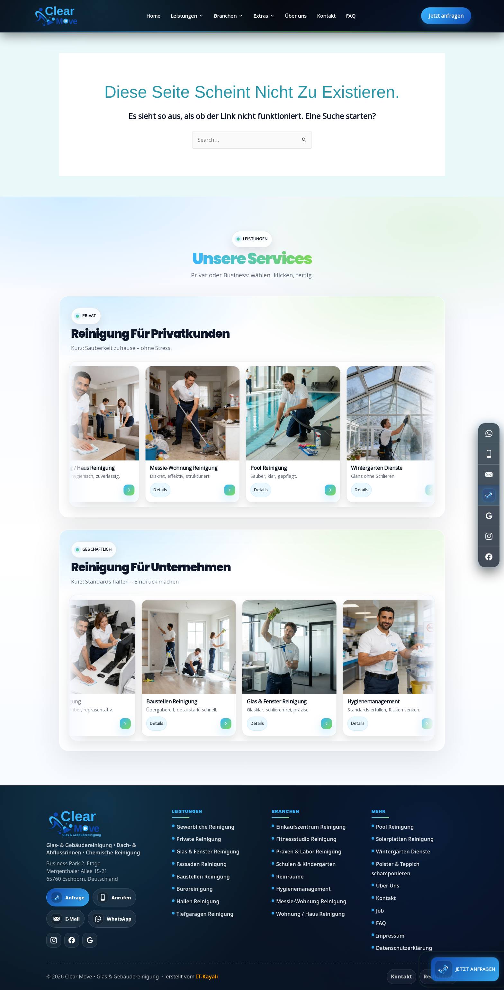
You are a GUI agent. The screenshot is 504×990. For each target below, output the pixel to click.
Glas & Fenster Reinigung (207, 851)
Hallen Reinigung (198, 901)
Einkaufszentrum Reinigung (311, 826)
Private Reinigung (198, 839)
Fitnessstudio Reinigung (306, 839)
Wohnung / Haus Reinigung (310, 913)
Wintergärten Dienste (403, 851)
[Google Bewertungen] (89, 940)
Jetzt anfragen (446, 15)
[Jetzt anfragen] (489, 495)
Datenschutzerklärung (404, 947)
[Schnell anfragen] (465, 969)
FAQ (351, 16)
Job (380, 910)
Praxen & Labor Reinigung (308, 851)
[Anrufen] (114, 897)
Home (153, 16)
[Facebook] (71, 940)
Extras (263, 16)
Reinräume (289, 876)
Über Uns (387, 885)
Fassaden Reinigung (201, 864)
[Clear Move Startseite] (56, 16)
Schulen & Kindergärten (306, 864)
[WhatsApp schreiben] (489, 433)
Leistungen (187, 16)
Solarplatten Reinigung (405, 839)
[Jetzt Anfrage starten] (67, 897)
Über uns (296, 16)
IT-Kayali (207, 976)
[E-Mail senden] (489, 474)
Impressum (390, 935)
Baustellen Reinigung (203, 876)
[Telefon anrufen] (489, 454)
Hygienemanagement (303, 888)
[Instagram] (53, 940)
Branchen (228, 16)
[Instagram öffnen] (489, 536)
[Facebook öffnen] (489, 557)
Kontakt (326, 16)
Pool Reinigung (395, 826)
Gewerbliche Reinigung (205, 826)
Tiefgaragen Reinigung (204, 913)
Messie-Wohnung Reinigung (311, 901)
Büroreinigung (194, 888)
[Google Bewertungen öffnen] (489, 515)
